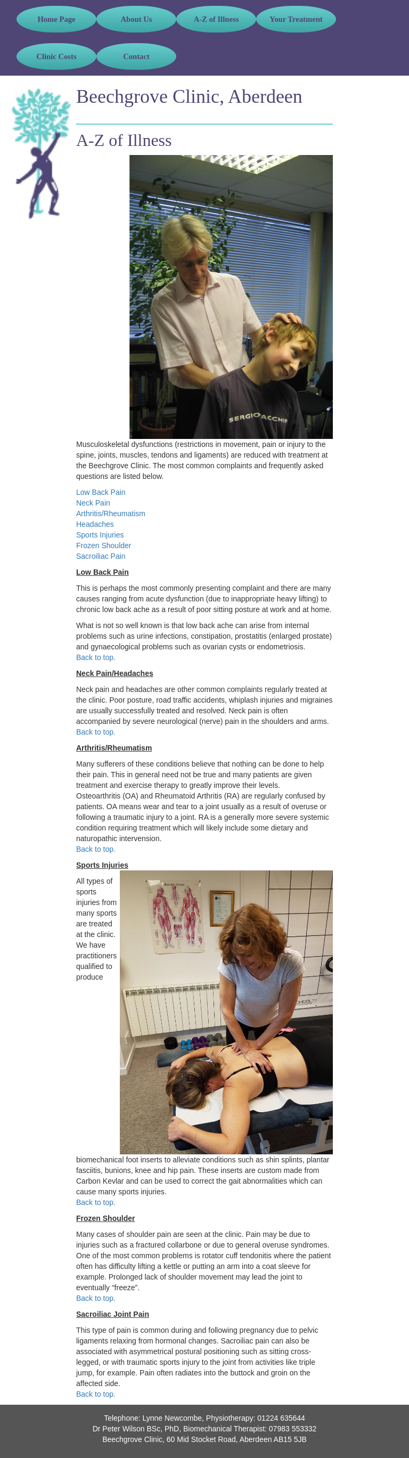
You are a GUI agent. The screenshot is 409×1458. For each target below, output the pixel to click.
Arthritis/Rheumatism (110, 513)
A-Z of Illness (216, 19)
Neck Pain (93, 503)
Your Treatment (295, 19)
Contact (136, 56)
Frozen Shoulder (104, 545)
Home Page (56, 19)
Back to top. (96, 657)
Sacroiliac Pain (101, 556)
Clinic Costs (56, 56)
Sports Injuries (100, 535)
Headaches (95, 524)
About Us (136, 19)
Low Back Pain (101, 492)
